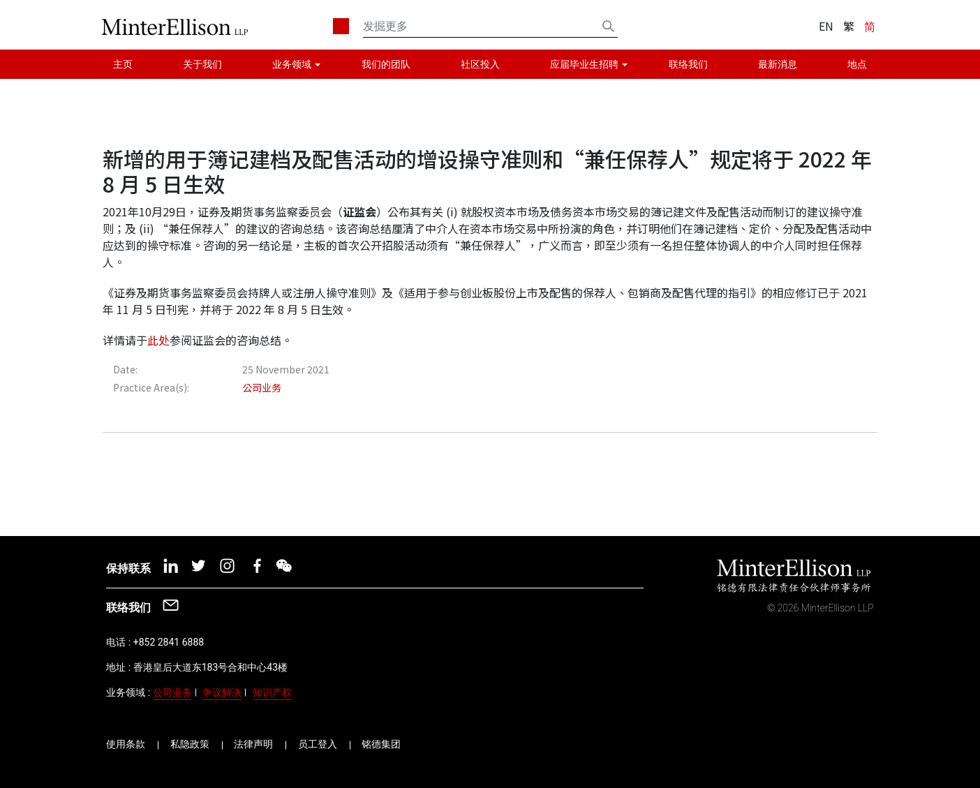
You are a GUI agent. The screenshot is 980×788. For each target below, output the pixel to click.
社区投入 (480, 64)
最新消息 (777, 64)
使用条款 (125, 744)
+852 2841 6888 (168, 642)
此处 (158, 340)
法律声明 (253, 744)
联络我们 (688, 64)
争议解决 (222, 692)
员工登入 (317, 744)
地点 (857, 64)
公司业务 (172, 692)
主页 (123, 64)
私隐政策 (189, 744)
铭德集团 (381, 744)
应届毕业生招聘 (584, 64)
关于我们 (202, 64)
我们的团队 (386, 64)
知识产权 (272, 692)
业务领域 (291, 64)
